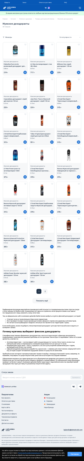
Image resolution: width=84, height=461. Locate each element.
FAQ (65, 2)
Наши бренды (49, 407)
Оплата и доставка (45, 2)
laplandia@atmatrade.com (73, 430)
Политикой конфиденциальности (30, 453)
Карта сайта (6, 407)
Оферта (7, 2)
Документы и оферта (9, 414)
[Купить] (25, 72)
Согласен (75, 454)
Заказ (24, 2)
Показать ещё (42, 301)
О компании (6, 404)
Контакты (5, 420)
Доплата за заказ (8, 423)
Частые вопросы (7, 410)
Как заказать (6, 398)
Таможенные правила (9, 417)
